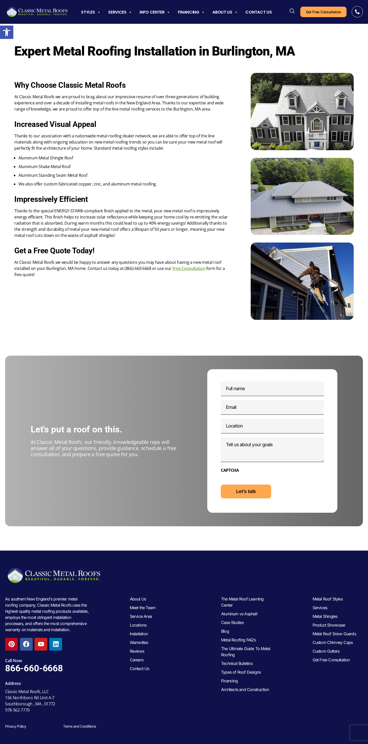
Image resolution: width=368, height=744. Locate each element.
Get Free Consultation (331, 659)
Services (120, 12)
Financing (191, 12)
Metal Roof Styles (328, 598)
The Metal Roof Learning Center (242, 602)
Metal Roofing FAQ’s (238, 639)
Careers (136, 659)
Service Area (141, 616)
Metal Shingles (325, 616)
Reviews (137, 651)
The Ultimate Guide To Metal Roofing (245, 651)
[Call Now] (357, 11)
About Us (225, 12)
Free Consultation (188, 268)
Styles (90, 12)
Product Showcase (329, 625)
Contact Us (258, 12)
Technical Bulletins (236, 663)
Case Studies (232, 622)
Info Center (155, 12)
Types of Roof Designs (241, 672)
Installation (139, 633)
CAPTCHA (230, 470)
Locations (138, 625)
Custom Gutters (326, 651)
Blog (225, 631)
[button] (6, 32)
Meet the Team (143, 607)
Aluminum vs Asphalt (239, 613)
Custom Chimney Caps (333, 642)
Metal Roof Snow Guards (334, 633)
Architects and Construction (245, 689)
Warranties (139, 642)
